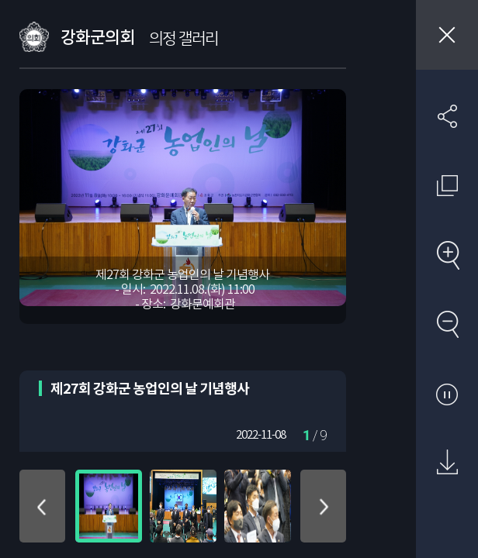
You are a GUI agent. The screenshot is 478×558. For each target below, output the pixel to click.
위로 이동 (42, 506)
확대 (447, 255)
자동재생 (447, 393)
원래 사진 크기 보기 (447, 185)
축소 (447, 324)
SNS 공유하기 (447, 116)
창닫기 (447, 35)
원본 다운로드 (447, 462)
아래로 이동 (323, 506)
